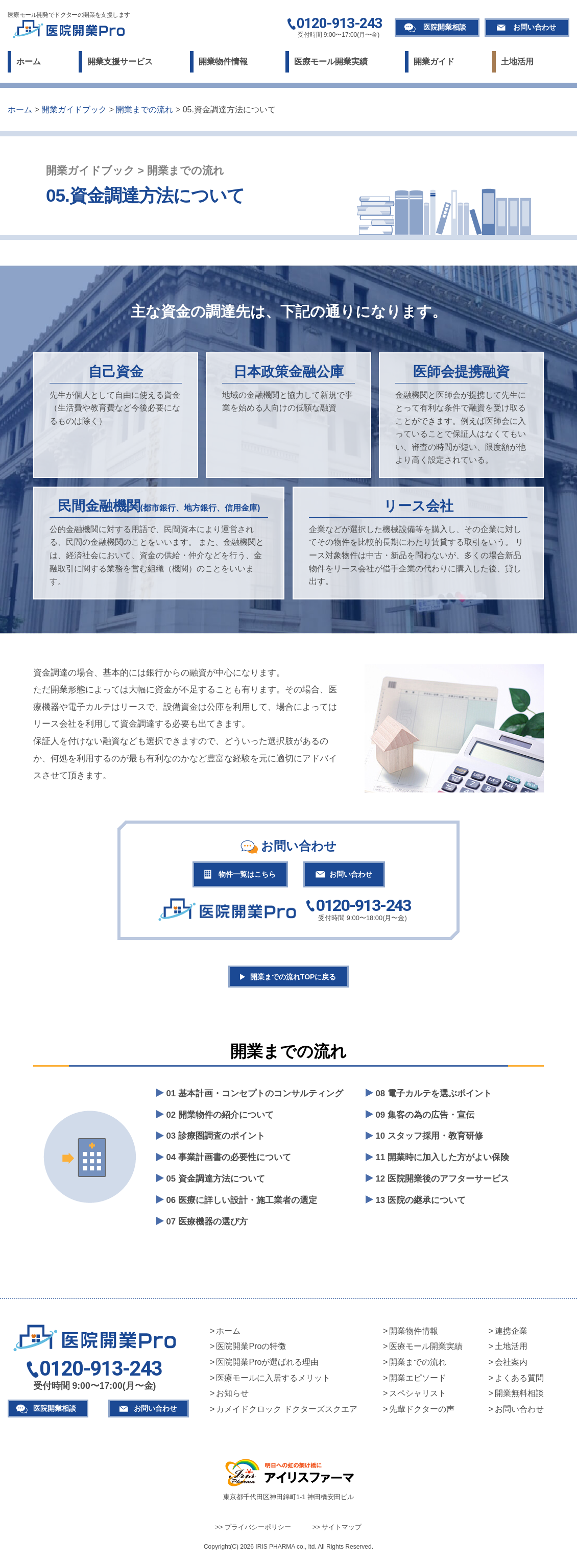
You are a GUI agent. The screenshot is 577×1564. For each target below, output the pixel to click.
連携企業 (511, 1334)
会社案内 (511, 1365)
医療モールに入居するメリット (273, 1381)
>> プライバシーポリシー (253, 1530)
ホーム (28, 61)
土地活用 (517, 61)
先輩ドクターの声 (421, 1412)
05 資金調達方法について (215, 1182)
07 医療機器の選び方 (207, 1225)
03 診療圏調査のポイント (215, 1139)
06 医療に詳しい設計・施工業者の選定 (241, 1204)
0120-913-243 (339, 24)
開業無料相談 (519, 1396)
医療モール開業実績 (331, 61)
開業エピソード (417, 1381)
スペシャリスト (417, 1396)
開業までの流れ (417, 1365)
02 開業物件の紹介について (220, 1118)
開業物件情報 (223, 61)
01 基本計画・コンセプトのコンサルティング (254, 1096)
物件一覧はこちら (243, 875)
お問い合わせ (534, 27)
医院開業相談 (444, 27)
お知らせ (232, 1396)
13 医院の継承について (421, 1204)
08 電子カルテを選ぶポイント (434, 1096)
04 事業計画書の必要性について (228, 1161)
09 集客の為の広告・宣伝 (425, 1118)
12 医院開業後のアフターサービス (442, 1182)
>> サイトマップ (337, 1530)
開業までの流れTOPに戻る (294, 979)
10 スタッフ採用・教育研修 (429, 1139)
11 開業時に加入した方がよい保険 (442, 1161)
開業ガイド (434, 61)
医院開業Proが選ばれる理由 (267, 1365)
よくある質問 (519, 1381)
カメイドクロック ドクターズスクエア (286, 1412)
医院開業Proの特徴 (251, 1349)
